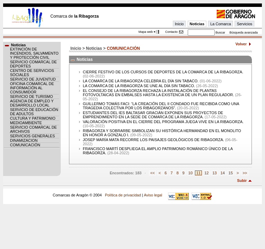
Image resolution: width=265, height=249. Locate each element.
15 (230, 173)
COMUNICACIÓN (25, 145)
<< (152, 173)
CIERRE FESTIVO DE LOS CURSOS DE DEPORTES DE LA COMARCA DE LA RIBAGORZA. (163, 72)
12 (206, 173)
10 (190, 173)
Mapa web (145, 32)
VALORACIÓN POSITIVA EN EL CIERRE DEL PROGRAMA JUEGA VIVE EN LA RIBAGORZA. (163, 122)
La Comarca (220, 24)
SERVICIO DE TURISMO (31, 96)
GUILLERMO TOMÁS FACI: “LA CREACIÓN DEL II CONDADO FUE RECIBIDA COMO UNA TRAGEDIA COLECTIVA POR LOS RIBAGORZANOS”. (161, 106)
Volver (241, 44)
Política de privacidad (123, 195)
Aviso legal (153, 195)
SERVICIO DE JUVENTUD (33, 79)
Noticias (197, 24)
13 (215, 173)
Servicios (244, 24)
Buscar (220, 32)
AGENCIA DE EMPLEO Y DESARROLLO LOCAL (31, 103)
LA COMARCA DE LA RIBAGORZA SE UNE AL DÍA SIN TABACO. (139, 86)
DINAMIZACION (24, 140)
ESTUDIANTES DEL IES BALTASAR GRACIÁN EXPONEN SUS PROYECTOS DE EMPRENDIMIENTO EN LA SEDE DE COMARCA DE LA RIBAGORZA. (153, 115)
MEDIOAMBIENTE (26, 123)
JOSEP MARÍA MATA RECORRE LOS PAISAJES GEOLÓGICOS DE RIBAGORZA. (153, 140)
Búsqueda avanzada (243, 32)
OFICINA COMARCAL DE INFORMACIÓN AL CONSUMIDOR (32, 88)
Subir (242, 180)
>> (245, 173)
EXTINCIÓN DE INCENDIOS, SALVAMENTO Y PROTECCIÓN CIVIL (34, 53)
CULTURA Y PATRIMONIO (33, 118)
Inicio (179, 24)
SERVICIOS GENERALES (32, 136)
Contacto (171, 32)
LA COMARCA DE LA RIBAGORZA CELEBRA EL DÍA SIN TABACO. (140, 81)
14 (222, 173)
